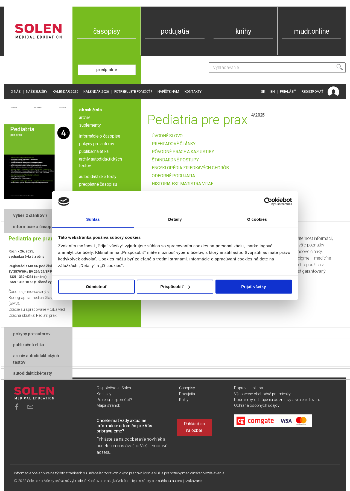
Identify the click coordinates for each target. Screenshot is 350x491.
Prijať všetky (253, 286)
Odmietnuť (96, 286)
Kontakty (193, 91)
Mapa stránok (108, 405)
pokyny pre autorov (96, 143)
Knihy (183, 399)
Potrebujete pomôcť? (133, 91)
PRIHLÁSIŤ (288, 91)
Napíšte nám (168, 91)
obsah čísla (90, 109)
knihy (243, 31)
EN (272, 91)
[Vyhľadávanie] (277, 67)
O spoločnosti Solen (114, 388)
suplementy (90, 125)
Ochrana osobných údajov (256, 405)
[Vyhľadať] (340, 67)
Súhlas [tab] (93, 219)
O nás (16, 91)
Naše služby (36, 91)
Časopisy (187, 388)
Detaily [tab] (175, 219)
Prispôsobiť (175, 286)
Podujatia (187, 394)
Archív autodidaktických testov (36, 359)
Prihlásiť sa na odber (194, 427)
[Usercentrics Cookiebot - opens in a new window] (268, 201)
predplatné (106, 69)
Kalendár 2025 (65, 91)
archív (84, 117)
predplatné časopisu (98, 184)
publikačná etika (94, 151)
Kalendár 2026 (96, 91)
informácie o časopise (99, 136)
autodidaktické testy (97, 176)
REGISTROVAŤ (312, 91)
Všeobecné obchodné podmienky (262, 394)
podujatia (175, 31)
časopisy (106, 31)
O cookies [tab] (257, 219)
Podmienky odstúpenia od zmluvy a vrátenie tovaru (277, 399)
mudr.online (311, 31)
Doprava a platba (248, 388)
